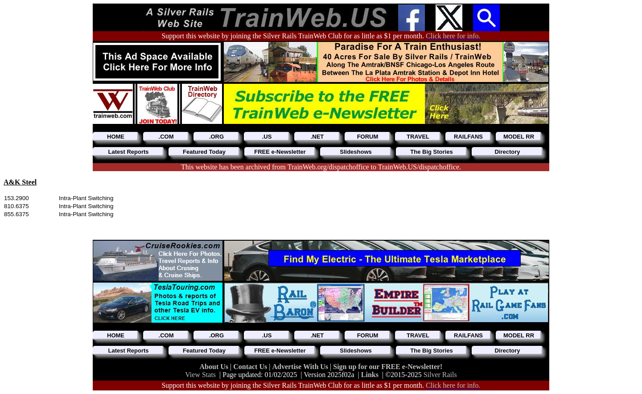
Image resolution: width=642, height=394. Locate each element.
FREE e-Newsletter (280, 151)
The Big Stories (431, 151)
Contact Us (251, 366)
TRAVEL (418, 136)
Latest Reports (128, 151)
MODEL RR (518, 136)
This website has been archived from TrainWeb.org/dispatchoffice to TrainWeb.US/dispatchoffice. (321, 167)
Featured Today (204, 151)
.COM (166, 136)
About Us (215, 366)
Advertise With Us (301, 366)
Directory (507, 151)
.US (267, 136)
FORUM (368, 136)
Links (370, 374)
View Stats (200, 374)
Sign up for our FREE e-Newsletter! (387, 366)
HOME (115, 136)
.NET (317, 136)
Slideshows (356, 151)
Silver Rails (440, 374)
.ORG (216, 136)
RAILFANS (468, 136)
